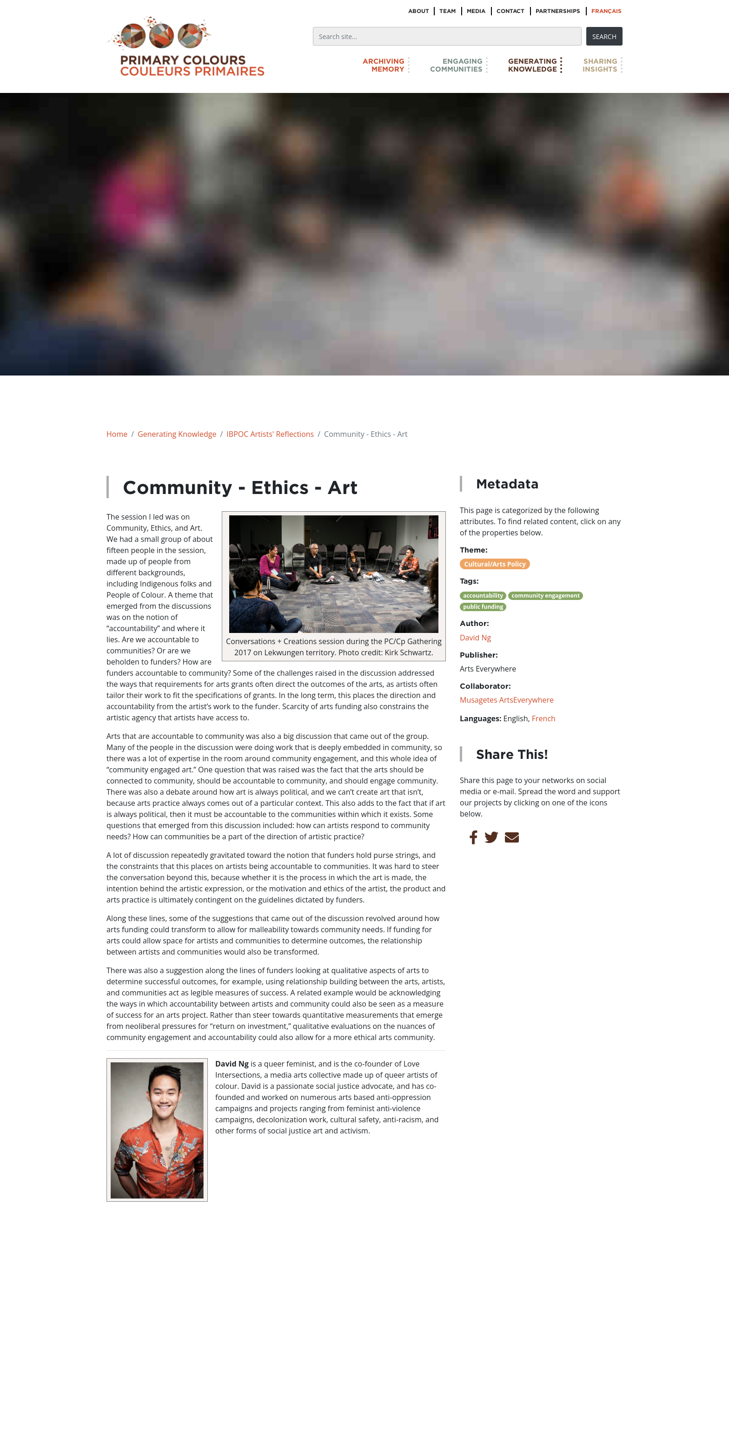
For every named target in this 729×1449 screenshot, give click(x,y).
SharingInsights (600, 65)
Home (116, 434)
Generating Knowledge (177, 434)
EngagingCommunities (456, 65)
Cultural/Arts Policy (495, 564)
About (418, 11)
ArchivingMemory (383, 65)
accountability (483, 595)
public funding (483, 607)
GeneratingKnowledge (532, 65)
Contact (510, 11)
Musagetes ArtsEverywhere (507, 700)
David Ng (475, 637)
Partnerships (558, 11)
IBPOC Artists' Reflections (270, 434)
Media (476, 11)
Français (606, 11)
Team (447, 11)
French (544, 718)
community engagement (546, 595)
